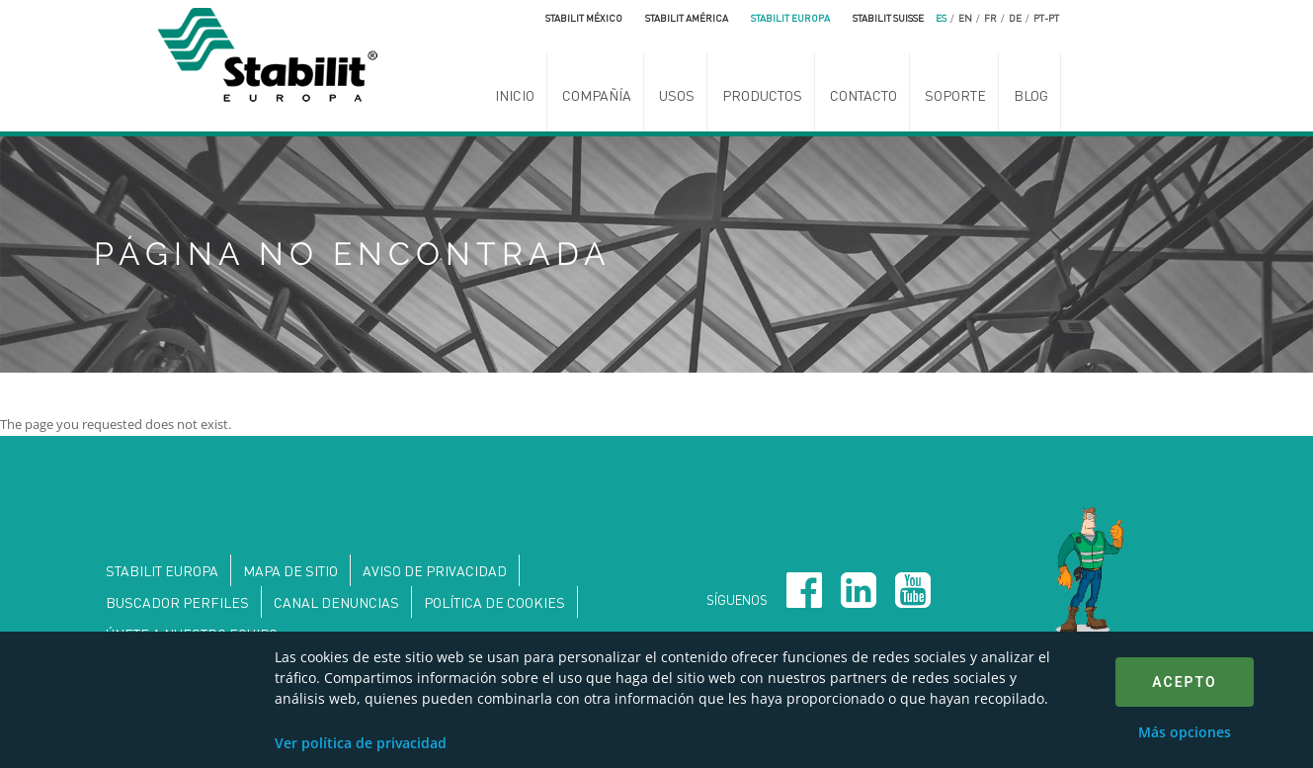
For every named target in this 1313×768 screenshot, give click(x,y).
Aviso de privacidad (435, 570)
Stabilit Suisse (888, 18)
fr (990, 18)
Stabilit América (686, 18)
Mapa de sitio (290, 570)
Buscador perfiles (177, 602)
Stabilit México (583, 18)
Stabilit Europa (790, 18)
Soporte (955, 95)
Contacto (863, 95)
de (1015, 18)
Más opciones (1184, 732)
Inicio (514, 95)
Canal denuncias (336, 602)
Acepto (1184, 682)
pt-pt (1046, 18)
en (965, 18)
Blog (1031, 95)
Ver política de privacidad (361, 742)
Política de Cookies (494, 602)
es (941, 18)
